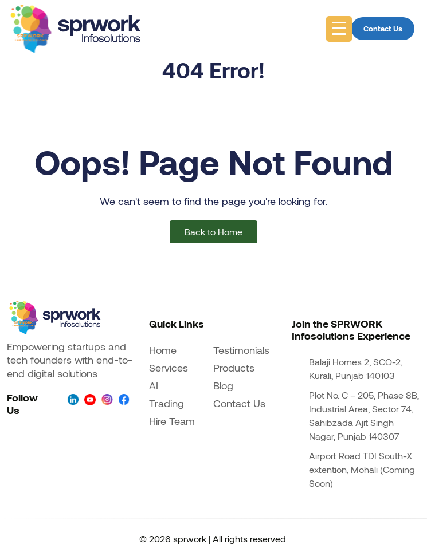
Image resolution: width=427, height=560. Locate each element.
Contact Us (382, 28)
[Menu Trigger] (339, 29)
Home (163, 350)
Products (233, 367)
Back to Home (213, 231)
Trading (166, 403)
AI (153, 385)
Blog (223, 385)
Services (168, 367)
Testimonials (241, 350)
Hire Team (172, 421)
